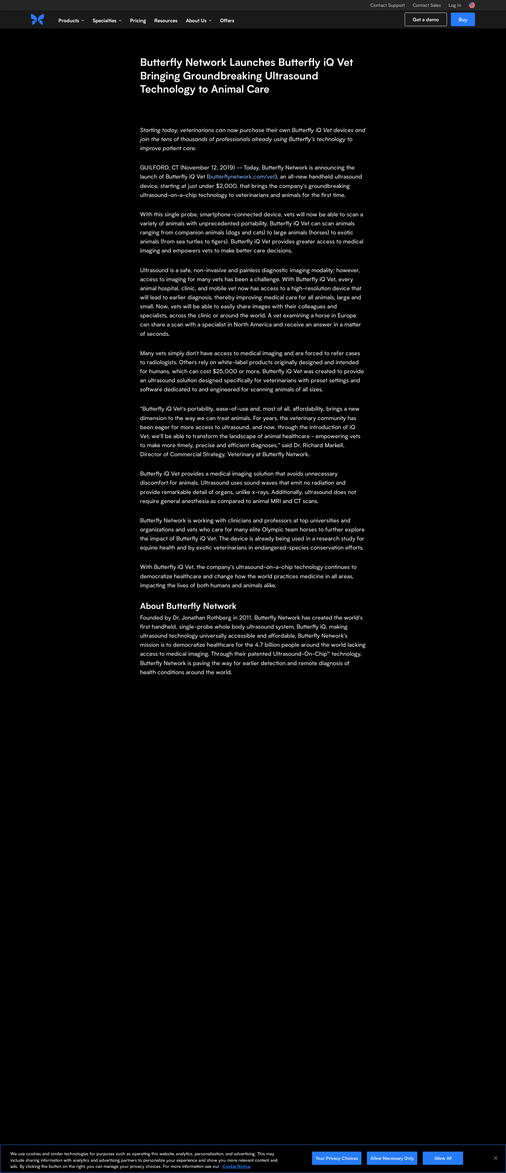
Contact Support (387, 5)
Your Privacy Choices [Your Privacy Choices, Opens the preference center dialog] (337, 1157)
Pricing (138, 20)
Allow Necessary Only (392, 1157)
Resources (165, 20)
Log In (455, 5)
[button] (71, 19)
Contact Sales (427, 5)
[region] (253, 1158)
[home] (37, 19)
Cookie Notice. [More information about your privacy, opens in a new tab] (236, 1166)
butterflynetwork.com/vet (241, 176)
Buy (463, 19)
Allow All (442, 1157)
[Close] (496, 1158)
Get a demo (426, 19)
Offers (227, 20)
